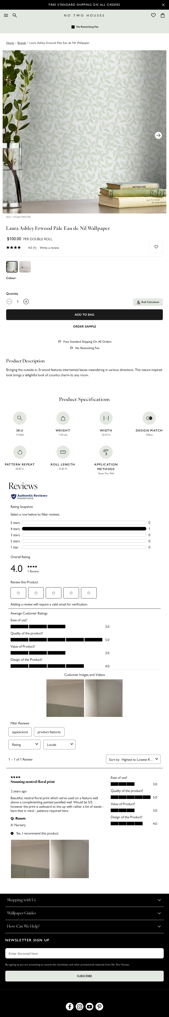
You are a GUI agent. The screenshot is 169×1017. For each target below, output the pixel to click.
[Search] (15, 15)
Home (10, 42)
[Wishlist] (153, 15)
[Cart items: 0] (162, 15)
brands (22, 42)
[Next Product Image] (158, 135)
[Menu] (6, 15)
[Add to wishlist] (156, 247)
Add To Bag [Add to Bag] (84, 315)
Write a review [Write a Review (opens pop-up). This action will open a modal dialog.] (49, 247)
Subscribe (84, 976)
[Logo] (84, 15)
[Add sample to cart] (84, 326)
